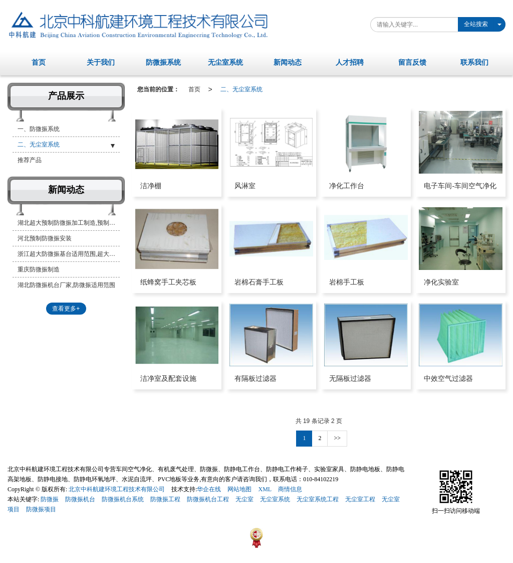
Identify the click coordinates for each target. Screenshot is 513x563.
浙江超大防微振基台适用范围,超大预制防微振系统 (69, 253)
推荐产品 (30, 160)
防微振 (50, 499)
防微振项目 (41, 509)
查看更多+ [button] (66, 308)
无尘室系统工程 (318, 499)
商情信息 (290, 489)
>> (337, 438)
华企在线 (209, 489)
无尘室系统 (275, 499)
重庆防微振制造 (39, 269)
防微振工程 (165, 499)
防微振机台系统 (123, 499)
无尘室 (244, 499)
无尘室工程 (360, 499)
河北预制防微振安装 (45, 238)
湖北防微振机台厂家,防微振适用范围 (66, 285)
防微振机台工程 (208, 499)
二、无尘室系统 (241, 89)
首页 (194, 89)
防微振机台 (80, 499)
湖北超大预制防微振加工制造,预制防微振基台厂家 (69, 222)
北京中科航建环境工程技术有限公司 (117, 489)
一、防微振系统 (39, 128)
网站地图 (239, 489)
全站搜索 (476, 24)
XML (265, 489)
